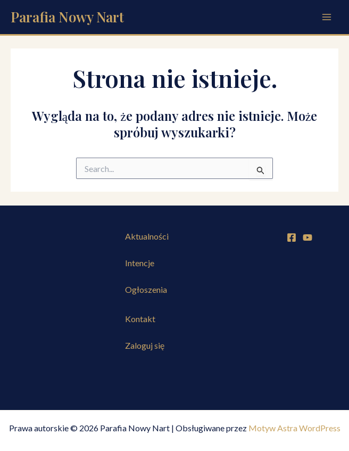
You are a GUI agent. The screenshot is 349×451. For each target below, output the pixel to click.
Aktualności (147, 236)
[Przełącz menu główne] (326, 17)
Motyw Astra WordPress (294, 428)
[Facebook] (291, 237)
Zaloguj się (144, 345)
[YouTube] (307, 237)
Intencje (139, 263)
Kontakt (140, 319)
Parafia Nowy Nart (67, 16)
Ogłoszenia (146, 289)
